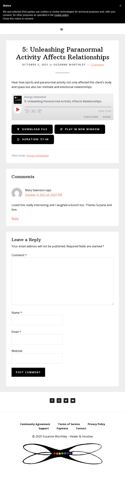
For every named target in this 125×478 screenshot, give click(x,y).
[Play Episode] (17, 109)
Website (17, 351)
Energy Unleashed (37, 155)
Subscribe (91, 116)
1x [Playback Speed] (33, 111)
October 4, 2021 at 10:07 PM (43, 195)
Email (16, 332)
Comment (19, 255)
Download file (32, 129)
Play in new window (80, 129)
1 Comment (97, 64)
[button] (62, 29)
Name (17, 313)
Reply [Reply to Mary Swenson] (15, 218)
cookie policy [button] (61, 15)
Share (107, 116)
